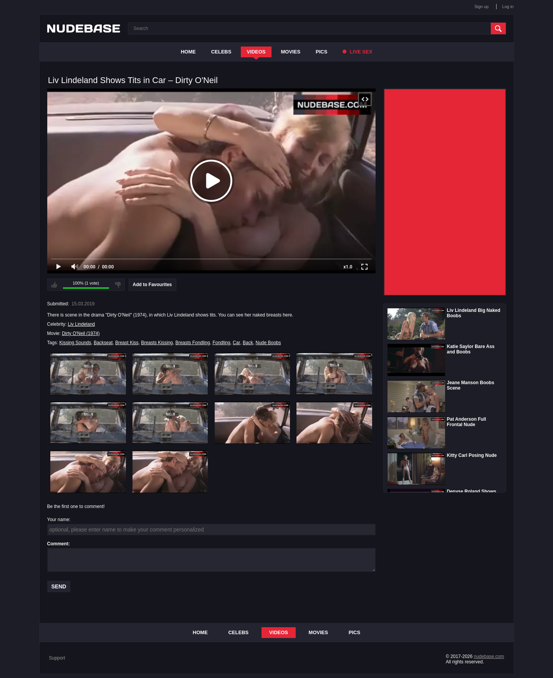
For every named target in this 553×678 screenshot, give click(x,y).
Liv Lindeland (81, 324)
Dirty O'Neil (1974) (80, 333)
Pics (321, 52)
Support (57, 658)
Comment (57, 543)
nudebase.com (489, 656)
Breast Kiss (127, 342)
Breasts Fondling (193, 342)
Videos (256, 52)
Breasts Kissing (157, 342)
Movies (291, 52)
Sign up (481, 6)
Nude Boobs (268, 342)
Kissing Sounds (75, 342)
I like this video (54, 284)
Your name (58, 519)
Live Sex (357, 52)
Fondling (221, 342)
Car (236, 342)
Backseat (103, 342)
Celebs (221, 52)
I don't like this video (117, 284)
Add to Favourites (152, 284)
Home (188, 52)
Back (248, 342)
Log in (508, 6)
